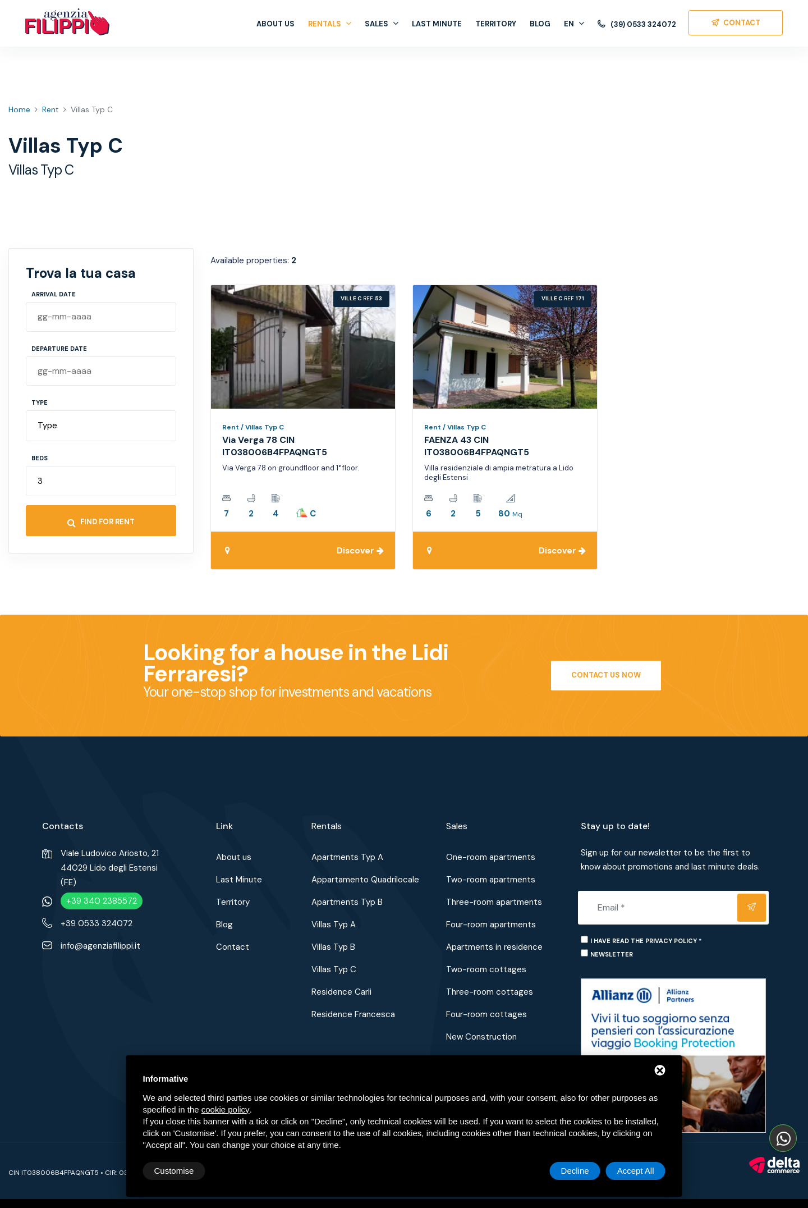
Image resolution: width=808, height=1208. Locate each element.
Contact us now (606, 675)
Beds (39, 458)
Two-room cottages (486, 969)
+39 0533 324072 (96, 923)
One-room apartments (490, 857)
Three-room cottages (489, 991)
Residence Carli (341, 991)
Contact (232, 947)
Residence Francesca (353, 1014)
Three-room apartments (494, 902)
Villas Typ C (333, 969)
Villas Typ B (333, 947)
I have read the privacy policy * (646, 941)
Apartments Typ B (347, 902)
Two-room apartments (490, 879)
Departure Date (59, 349)
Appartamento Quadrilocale (365, 879)
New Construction (481, 1036)
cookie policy (225, 1109)
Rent (50, 109)
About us (275, 24)
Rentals (329, 24)
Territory (495, 24)
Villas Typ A (333, 924)
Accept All (635, 1170)
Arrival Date (53, 294)
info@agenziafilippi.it (100, 945)
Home (19, 109)
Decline (575, 1170)
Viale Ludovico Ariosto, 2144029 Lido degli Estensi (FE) (110, 868)
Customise (174, 1170)
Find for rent (101, 522)
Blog (540, 24)
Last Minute (437, 24)
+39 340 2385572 (101, 901)
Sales (381, 24)
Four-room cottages (486, 1014)
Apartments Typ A (347, 857)
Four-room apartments (491, 924)
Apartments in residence (494, 947)
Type (39, 402)
